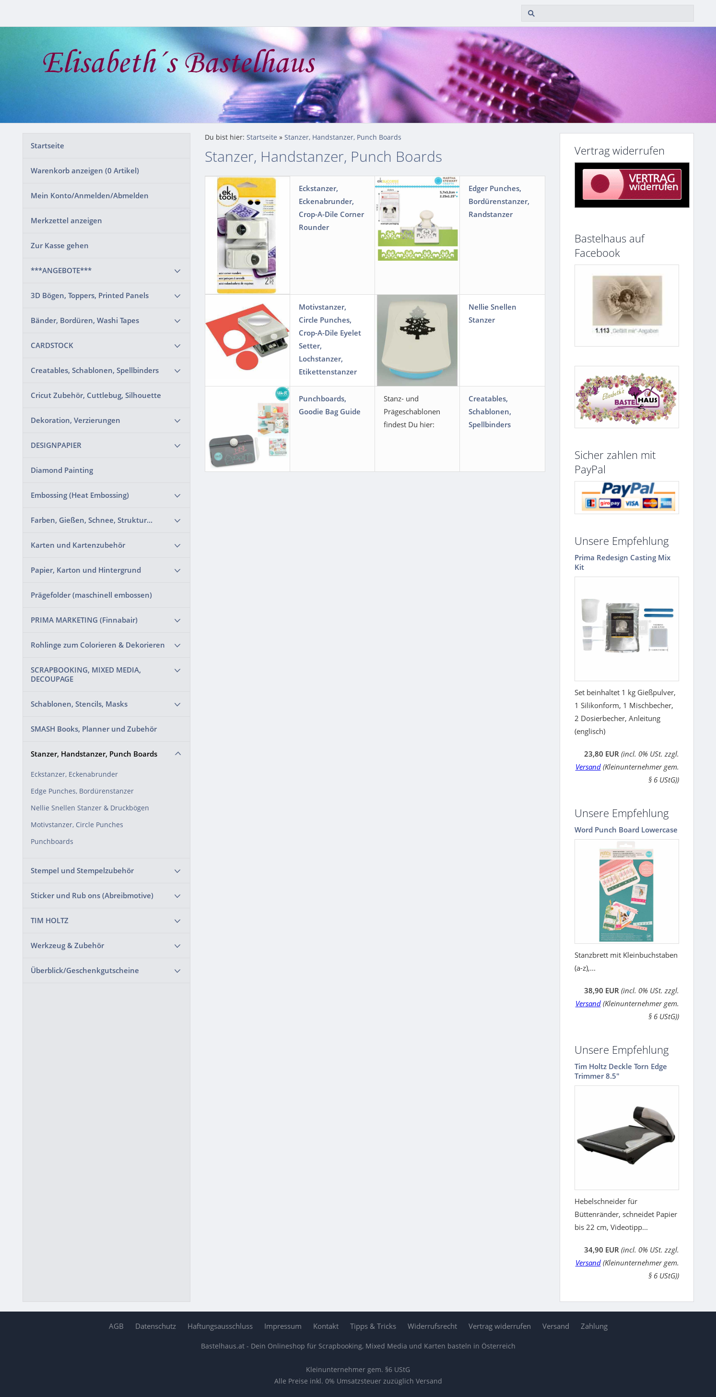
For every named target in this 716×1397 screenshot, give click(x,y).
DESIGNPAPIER (56, 445)
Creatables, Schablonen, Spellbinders (95, 370)
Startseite (47, 145)
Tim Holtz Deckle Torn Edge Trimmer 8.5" (621, 1071)
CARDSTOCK (52, 345)
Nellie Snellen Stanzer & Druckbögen (90, 808)
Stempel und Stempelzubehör (82, 870)
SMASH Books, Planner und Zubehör (94, 729)
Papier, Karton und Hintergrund (86, 570)
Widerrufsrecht (432, 1326)
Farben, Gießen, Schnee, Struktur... (92, 520)
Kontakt (326, 1326)
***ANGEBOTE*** (61, 270)
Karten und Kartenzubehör (78, 545)
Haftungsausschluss (220, 1326)
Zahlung (594, 1326)
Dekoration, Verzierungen (75, 420)
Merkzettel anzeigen (66, 220)
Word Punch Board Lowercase (626, 829)
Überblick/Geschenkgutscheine (85, 970)
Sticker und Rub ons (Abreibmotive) (92, 895)
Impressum (283, 1326)
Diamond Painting (62, 470)
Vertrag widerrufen (500, 1326)
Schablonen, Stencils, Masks (79, 704)
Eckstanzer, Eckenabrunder (74, 774)
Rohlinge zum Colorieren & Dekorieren (98, 645)
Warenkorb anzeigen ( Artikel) (85, 170)
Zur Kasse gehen (60, 245)
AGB (116, 1326)
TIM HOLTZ (50, 920)
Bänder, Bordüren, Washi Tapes (85, 320)
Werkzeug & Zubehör (67, 945)
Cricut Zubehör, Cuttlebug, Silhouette (96, 395)
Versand (588, 766)
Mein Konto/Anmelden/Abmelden (90, 195)
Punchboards (52, 841)
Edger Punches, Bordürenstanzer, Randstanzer (499, 201)
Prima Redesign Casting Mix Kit (622, 562)
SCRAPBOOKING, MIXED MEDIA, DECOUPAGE (86, 674)
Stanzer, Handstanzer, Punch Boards (94, 754)
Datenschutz (155, 1326)
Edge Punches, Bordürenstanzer (82, 791)
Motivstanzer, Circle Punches (77, 824)
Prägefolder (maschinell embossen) (91, 595)
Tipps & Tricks (373, 1326)
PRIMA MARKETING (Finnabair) (84, 620)
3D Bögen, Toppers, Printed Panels (90, 295)
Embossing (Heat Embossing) (80, 495)
